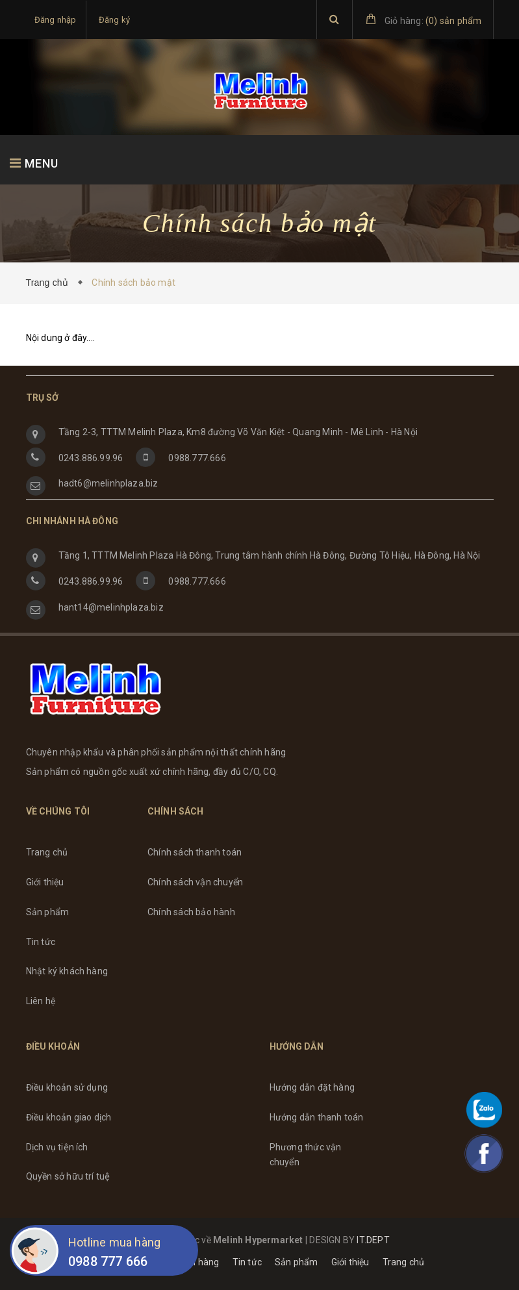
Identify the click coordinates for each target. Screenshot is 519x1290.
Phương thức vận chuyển (306, 1155)
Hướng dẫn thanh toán (317, 1117)
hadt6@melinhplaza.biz (108, 483)
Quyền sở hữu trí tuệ (68, 1176)
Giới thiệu (45, 882)
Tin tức (40, 942)
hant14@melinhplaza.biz (111, 607)
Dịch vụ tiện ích (57, 1147)
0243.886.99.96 (90, 458)
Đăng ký (114, 20)
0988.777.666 (196, 458)
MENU (34, 163)
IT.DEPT (373, 1240)
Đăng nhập (55, 20)
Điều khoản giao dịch (69, 1117)
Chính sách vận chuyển (195, 882)
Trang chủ (50, 282)
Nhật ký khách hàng (67, 971)
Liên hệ (40, 1001)
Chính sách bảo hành (191, 912)
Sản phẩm (48, 912)
